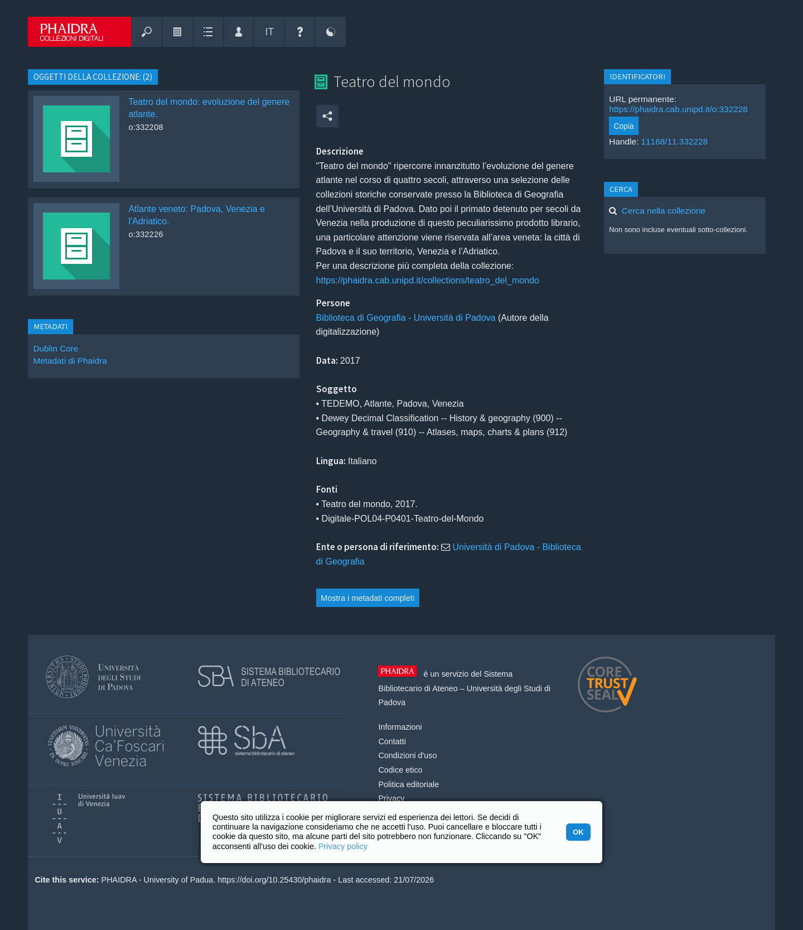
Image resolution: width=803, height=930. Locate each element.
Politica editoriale (408, 784)
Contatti (392, 741)
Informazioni (400, 726)
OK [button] (578, 832)
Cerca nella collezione (663, 210)
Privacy (391, 798)
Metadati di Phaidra (70, 360)
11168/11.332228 (674, 141)
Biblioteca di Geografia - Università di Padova (406, 317)
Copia (624, 126)
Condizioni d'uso (407, 755)
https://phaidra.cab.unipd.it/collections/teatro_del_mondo (427, 280)
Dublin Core (55, 348)
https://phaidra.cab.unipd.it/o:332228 (678, 109)
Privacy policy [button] (342, 846)
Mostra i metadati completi (367, 598)
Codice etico (400, 769)
